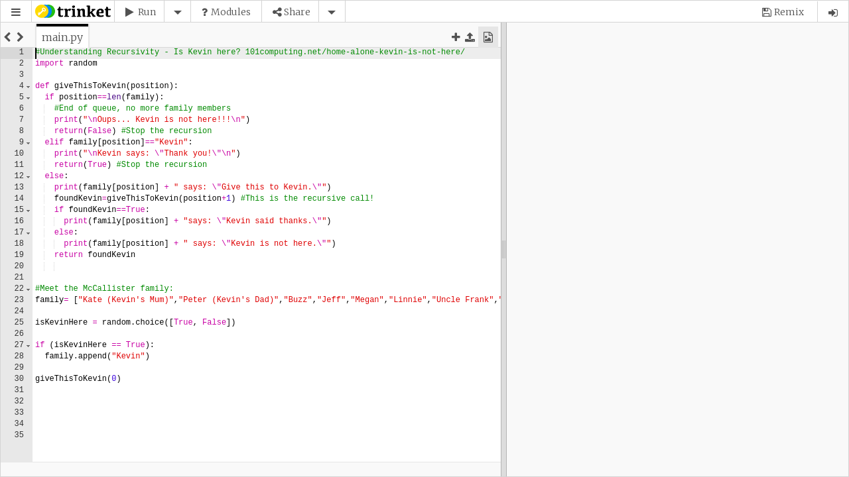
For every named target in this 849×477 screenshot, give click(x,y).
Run (147, 12)
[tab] (62, 37)
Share (297, 12)
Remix (789, 12)
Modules (231, 12)
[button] (16, 12)
